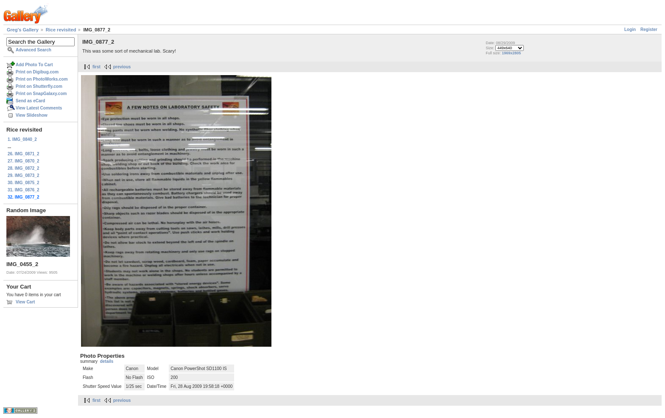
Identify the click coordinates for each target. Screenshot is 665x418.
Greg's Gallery (23, 29)
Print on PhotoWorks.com (42, 79)
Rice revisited (61, 29)
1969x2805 (511, 53)
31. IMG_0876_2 (23, 190)
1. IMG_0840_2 (22, 139)
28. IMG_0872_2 (23, 168)
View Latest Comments (39, 108)
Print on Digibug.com (37, 72)
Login (630, 29)
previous (122, 67)
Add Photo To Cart (34, 64)
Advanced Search (33, 50)
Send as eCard (30, 100)
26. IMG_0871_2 (23, 153)
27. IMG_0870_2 (23, 161)
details (107, 361)
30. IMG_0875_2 (23, 182)
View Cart (25, 302)
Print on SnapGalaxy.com (41, 93)
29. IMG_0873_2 (23, 175)
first (96, 67)
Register (648, 29)
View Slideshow (32, 115)
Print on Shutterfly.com (39, 86)
